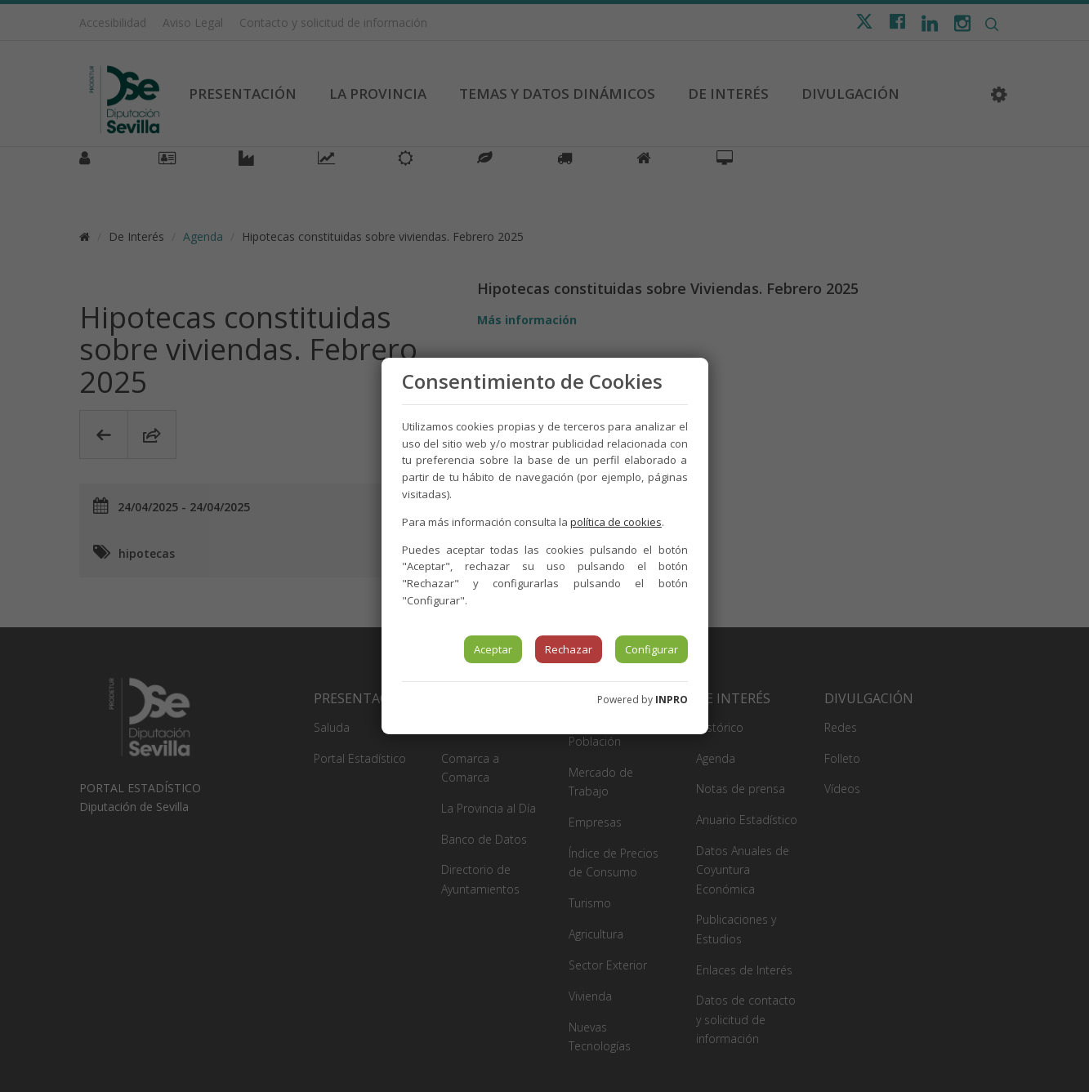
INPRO (671, 699)
